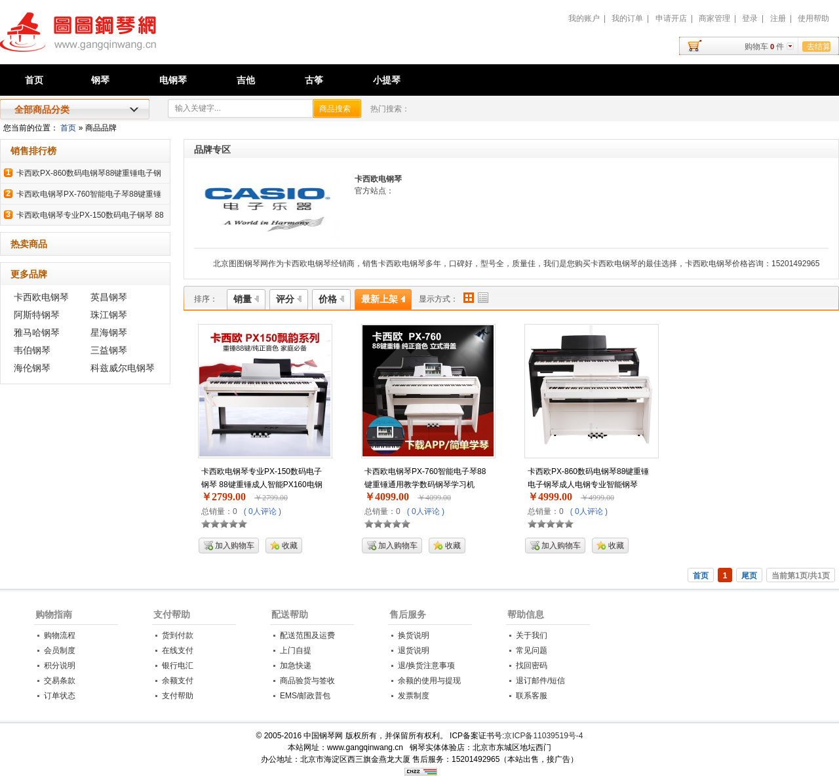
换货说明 (413, 635)
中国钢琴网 (148, 40)
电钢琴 (173, 80)
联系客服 (531, 695)
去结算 (818, 46)
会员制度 (59, 650)
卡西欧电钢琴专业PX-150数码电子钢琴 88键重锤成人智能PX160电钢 (261, 477)
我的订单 (627, 18)
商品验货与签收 (307, 680)
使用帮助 (813, 18)
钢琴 (100, 80)
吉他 (246, 80)
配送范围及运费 (307, 635)
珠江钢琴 (108, 314)
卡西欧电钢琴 (41, 297)
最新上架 (383, 299)
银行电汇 (177, 665)
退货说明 (413, 650)
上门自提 (295, 650)
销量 (246, 299)
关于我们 (531, 635)
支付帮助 (171, 614)
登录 (750, 18)
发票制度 (413, 695)
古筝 (314, 80)
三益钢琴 (108, 350)
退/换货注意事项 (426, 665)
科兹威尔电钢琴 (122, 368)
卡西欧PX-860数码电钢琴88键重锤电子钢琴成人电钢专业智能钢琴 (588, 477)
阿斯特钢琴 (37, 314)
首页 (34, 80)
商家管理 (714, 18)
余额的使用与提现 (429, 680)
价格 (331, 299)
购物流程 (59, 635)
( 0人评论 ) (262, 511)
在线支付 (177, 650)
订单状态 (59, 695)
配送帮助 (289, 614)
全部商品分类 (41, 109)
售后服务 (407, 614)
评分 (289, 299)
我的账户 (584, 18)
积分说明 (59, 665)
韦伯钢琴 (32, 350)
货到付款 (177, 635)
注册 (778, 18)
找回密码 (531, 665)
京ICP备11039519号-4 (543, 735)
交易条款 (59, 680)
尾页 (749, 575)
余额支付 (177, 680)
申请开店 (671, 18)
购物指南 (53, 614)
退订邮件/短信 (540, 680)
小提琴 (386, 80)
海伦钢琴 (32, 368)
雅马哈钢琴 (37, 332)
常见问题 (531, 650)
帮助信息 (525, 614)
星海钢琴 (108, 332)
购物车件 (764, 46)
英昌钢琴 (108, 297)
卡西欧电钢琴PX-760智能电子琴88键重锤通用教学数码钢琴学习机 (425, 477)
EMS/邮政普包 (305, 695)
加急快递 (295, 665)
